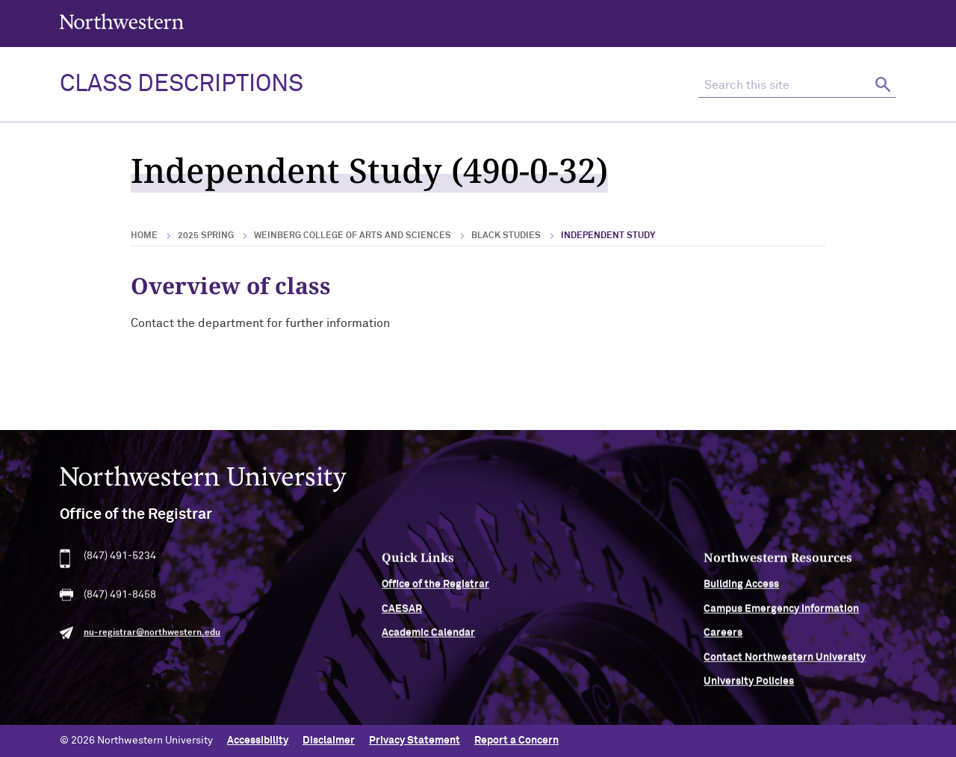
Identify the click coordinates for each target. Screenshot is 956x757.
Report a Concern (516, 740)
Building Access (741, 590)
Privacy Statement (414, 740)
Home (144, 235)
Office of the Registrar (435, 590)
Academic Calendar (428, 639)
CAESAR (402, 615)
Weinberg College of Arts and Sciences (352, 235)
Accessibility (257, 740)
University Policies (749, 687)
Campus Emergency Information (781, 615)
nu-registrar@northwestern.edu (152, 639)
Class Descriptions (181, 84)
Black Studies (506, 235)
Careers (723, 639)
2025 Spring (206, 235)
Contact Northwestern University (785, 663)
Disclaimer (328, 740)
